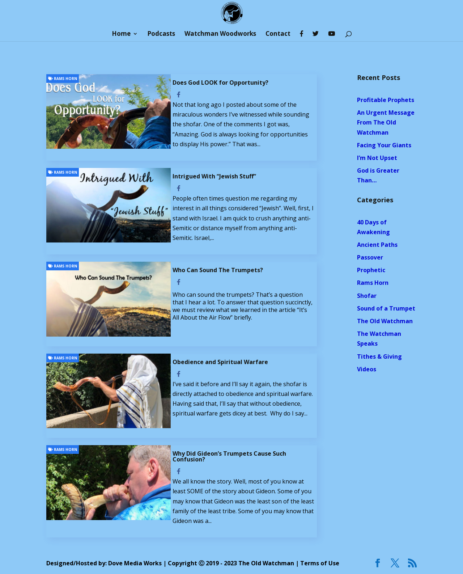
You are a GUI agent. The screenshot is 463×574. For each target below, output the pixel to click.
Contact (278, 34)
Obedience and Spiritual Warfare (220, 362)
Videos (366, 369)
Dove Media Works (135, 563)
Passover (370, 257)
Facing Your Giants (384, 145)
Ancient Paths (377, 245)
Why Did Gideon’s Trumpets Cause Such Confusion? (229, 456)
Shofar (367, 296)
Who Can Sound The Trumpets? (218, 270)
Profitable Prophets (385, 100)
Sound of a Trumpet (386, 308)
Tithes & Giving (379, 356)
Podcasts (161, 34)
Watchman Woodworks (220, 34)
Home (121, 34)
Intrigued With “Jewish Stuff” (214, 176)
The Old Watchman (385, 321)
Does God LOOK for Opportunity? (220, 82)
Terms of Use (319, 563)
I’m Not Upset (377, 158)
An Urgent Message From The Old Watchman (386, 122)
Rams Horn (62, 78)
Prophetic (371, 270)
